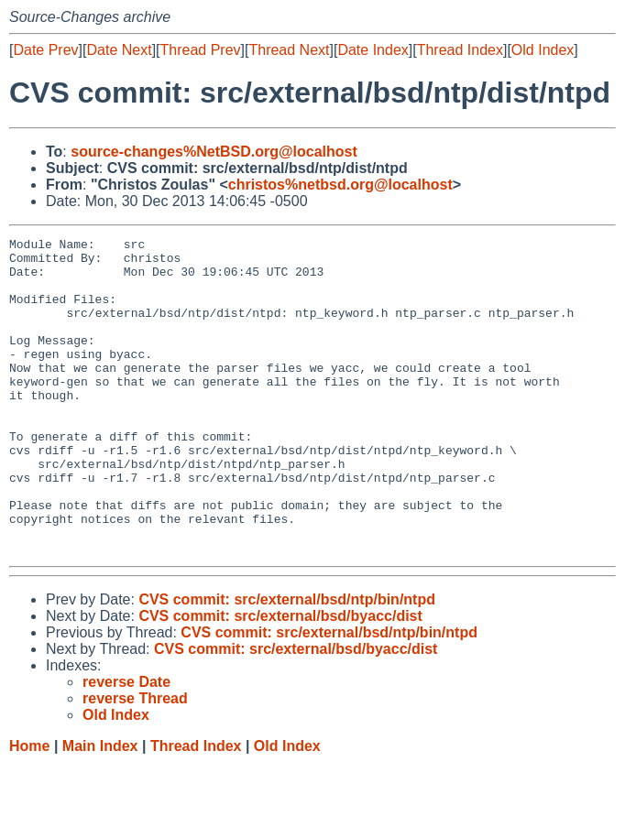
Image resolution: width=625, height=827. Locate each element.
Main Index (100, 809)
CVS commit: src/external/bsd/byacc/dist (280, 679)
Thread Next (288, 50)
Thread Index (460, 50)
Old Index (542, 50)
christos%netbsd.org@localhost (340, 184)
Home (29, 809)
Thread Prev (200, 50)
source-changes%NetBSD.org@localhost (214, 151)
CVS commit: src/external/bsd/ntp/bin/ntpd (286, 662)
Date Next (118, 50)
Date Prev (45, 50)
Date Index (372, 50)
